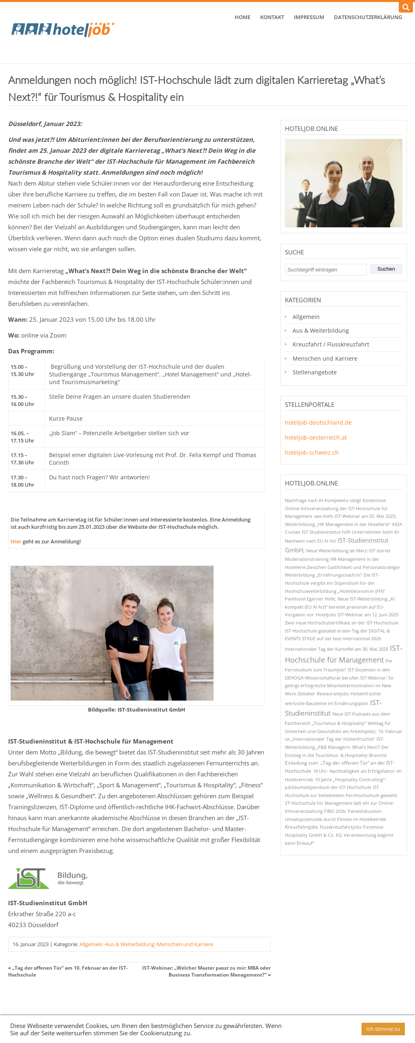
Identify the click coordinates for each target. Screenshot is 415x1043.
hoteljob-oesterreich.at (316, 437)
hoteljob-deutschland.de (318, 422)
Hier (16, 541)
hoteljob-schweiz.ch (312, 452)
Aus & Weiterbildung (129, 944)
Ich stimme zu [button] (383, 1028)
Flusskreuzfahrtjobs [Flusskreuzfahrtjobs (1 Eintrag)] (341, 827)
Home (242, 17)
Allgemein (91, 944)
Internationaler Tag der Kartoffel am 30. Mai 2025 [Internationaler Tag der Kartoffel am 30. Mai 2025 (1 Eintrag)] (336, 649)
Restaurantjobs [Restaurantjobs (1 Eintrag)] (333, 693)
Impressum (309, 17)
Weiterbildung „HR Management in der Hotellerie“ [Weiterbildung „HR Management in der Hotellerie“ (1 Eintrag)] (337, 524)
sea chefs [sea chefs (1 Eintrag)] (323, 516)
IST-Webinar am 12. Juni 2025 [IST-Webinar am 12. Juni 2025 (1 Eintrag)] (368, 614)
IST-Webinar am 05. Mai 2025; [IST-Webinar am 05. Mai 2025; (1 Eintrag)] (365, 516)
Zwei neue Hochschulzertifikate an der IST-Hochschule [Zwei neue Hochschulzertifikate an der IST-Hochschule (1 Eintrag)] (341, 623)
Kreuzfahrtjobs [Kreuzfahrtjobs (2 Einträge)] (301, 826)
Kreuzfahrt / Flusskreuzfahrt (331, 344)
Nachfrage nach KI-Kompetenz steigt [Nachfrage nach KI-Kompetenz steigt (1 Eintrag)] (323, 500)
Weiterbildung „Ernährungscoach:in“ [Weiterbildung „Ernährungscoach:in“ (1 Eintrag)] (323, 575)
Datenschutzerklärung (368, 17)
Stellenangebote (315, 372)
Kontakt (272, 17)
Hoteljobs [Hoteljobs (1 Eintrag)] (326, 614)
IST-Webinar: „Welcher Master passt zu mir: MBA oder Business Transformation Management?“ (206, 971)
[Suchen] (406, 7)
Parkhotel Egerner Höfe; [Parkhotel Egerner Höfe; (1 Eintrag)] (310, 599)
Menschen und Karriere (185, 944)
